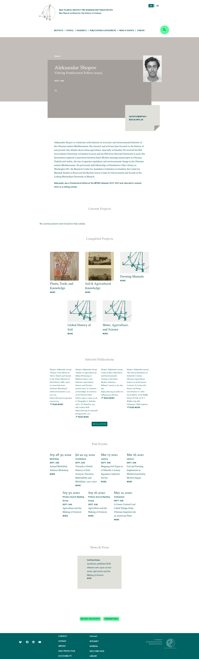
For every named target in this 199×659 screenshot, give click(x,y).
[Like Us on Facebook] (27, 642)
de (157, 5)
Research (81, 30)
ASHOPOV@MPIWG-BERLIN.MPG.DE (138, 118)
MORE (52, 474)
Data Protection (66, 651)
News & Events (126, 30)
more (52, 292)
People (69, 30)
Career (141, 30)
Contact (62, 636)
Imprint (62, 646)
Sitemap (62, 641)
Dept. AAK (59, 80)
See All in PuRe (99, 424)
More (89, 578)
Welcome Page (97, 651)
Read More (56, 404)
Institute (58, 30)
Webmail (94, 646)
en (151, 5)
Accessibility (65, 655)
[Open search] (164, 29)
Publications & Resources (103, 30)
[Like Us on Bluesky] (20, 642)
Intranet (94, 641)
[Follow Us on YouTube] (39, 642)
